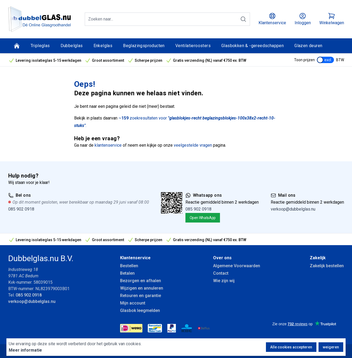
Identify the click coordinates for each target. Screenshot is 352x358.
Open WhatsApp (203, 218)
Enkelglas (103, 45)
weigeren (331, 347)
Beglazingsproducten (144, 45)
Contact (220, 273)
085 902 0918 (21, 209)
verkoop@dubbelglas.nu (293, 209)
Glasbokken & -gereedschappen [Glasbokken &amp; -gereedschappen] (252, 45)
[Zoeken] (243, 19)
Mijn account (132, 303)
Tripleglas (40, 45)
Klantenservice (135, 257)
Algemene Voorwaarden (236, 265)
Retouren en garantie (140, 295)
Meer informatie (25, 350)
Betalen (127, 273)
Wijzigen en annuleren (141, 288)
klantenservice (108, 145)
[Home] (16, 45)
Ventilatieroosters (193, 45)
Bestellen (129, 265)
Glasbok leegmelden (140, 310)
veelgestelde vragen (193, 145)
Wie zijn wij (224, 280)
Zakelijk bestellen (327, 265)
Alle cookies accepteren (291, 347)
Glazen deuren (308, 45)
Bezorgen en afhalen (140, 280)
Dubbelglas (72, 45)
